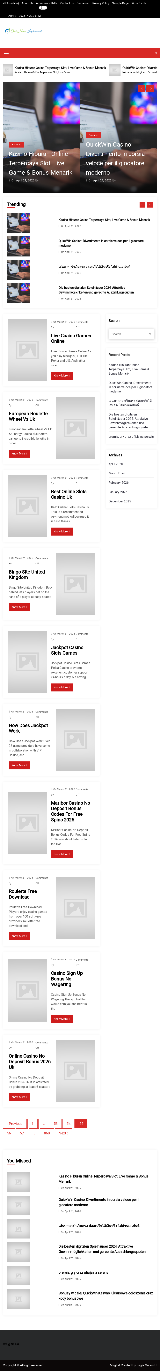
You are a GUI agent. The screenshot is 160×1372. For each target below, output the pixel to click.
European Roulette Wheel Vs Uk (28, 417)
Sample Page (120, 3)
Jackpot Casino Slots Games (67, 651)
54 (68, 1125)
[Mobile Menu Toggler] (6, 55)
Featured (16, 146)
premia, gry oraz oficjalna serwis (131, 438)
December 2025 (120, 503)
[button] (156, 54)
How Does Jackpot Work (28, 729)
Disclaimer (83, 3)
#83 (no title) (11, 3)
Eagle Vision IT (147, 1366)
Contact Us (67, 3)
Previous (16, 1125)
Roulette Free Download (23, 895)
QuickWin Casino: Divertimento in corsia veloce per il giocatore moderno (131, 388)
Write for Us (139, 3)
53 (56, 1125)
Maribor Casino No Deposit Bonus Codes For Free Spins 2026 (70, 813)
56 (9, 1134)
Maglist (115, 1366)
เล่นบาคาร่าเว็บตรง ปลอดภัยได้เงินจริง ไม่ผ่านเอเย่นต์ (94, 268)
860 (47, 1134)
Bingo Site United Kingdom (27, 576)
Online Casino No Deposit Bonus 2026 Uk (29, 1063)
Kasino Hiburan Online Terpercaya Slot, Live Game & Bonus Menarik (40, 164)
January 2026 (118, 493)
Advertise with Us (46, 3)
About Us (27, 3)
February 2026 (119, 484)
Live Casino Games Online (71, 339)
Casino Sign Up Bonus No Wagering (67, 980)
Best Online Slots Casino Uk (68, 495)
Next (62, 1134)
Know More (62, 376)
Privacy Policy (100, 3)
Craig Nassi (11, 1345)
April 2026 (116, 465)
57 (22, 1134)
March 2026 (117, 474)
